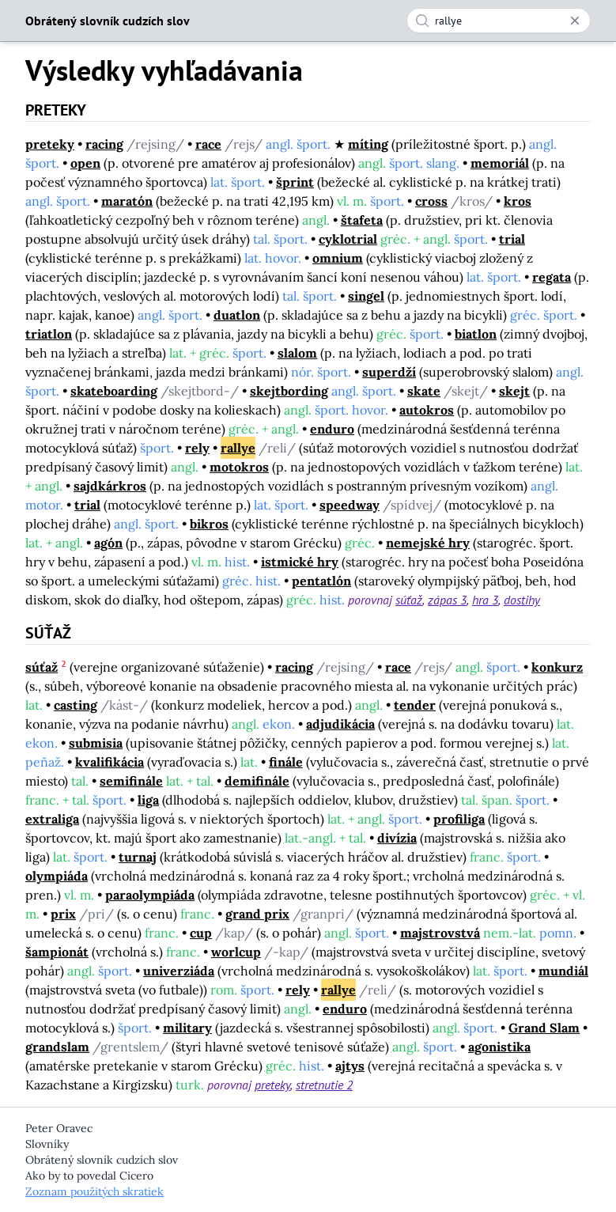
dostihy (522, 600)
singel (366, 296)
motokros (239, 467)
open (85, 163)
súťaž (408, 600)
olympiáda (56, 876)
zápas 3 (447, 600)
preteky (49, 144)
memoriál (500, 163)
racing (104, 144)
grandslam (57, 1047)
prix (63, 914)
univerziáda (178, 971)
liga (148, 800)
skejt (514, 391)
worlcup (236, 952)
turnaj (138, 857)
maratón (127, 201)
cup (201, 933)
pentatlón (321, 581)
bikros (209, 524)
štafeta (362, 220)
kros (517, 201)
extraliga (52, 819)
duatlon (237, 315)
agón (108, 543)
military (187, 1028)
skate (423, 391)
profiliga (459, 819)
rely (197, 448)
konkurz (557, 667)
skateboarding (113, 391)
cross (431, 201)
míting (368, 144)
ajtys (350, 1066)
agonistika (499, 1047)
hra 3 (485, 600)
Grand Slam (544, 1028)
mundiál (563, 971)
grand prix (257, 914)
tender (415, 705)
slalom (297, 353)
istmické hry (299, 562)
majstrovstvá (440, 933)
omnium (337, 258)
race (208, 144)
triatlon (48, 334)
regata (551, 277)
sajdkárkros (110, 486)
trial (512, 239)
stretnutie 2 (324, 1085)
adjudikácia (340, 724)
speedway (349, 505)
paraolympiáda (150, 895)
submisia (96, 743)
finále (286, 762)
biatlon (476, 334)
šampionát (57, 952)
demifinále (257, 781)
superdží (389, 372)
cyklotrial (348, 239)
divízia (397, 838)
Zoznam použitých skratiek (94, 1191)
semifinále (131, 781)
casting (75, 705)
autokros (426, 410)
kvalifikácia (109, 762)
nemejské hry (428, 543)
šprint (295, 182)
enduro (332, 429)
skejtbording (289, 391)
